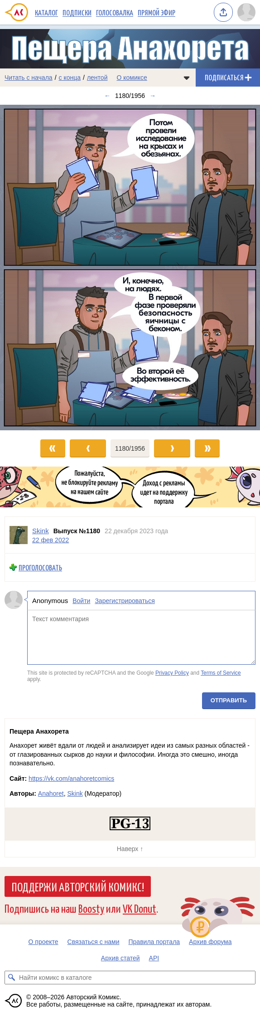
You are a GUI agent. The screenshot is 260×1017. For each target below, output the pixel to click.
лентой (97, 77)
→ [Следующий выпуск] (152, 95)
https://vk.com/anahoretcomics (71, 778)
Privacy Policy (172, 673)
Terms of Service (221, 673)
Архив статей (120, 958)
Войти (81, 600)
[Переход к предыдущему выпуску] (32, 267)
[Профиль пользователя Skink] (19, 535)
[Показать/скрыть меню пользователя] (246, 12)
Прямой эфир (156, 12)
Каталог (46, 12)
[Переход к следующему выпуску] (130, 267)
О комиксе (131, 77)
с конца (70, 77)
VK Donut (139, 908)
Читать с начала (29, 77)
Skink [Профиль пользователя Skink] (40, 531)
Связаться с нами (93, 941)
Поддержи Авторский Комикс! (77, 886)
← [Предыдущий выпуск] (107, 95)
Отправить (229, 700)
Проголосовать (40, 567)
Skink (74, 793)
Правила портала (154, 941)
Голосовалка (114, 12)
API (154, 958)
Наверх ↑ (130, 848)
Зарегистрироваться (124, 600)
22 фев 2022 (50, 539)
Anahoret (51, 793)
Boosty (91, 908)
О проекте (43, 941)
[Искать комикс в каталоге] (11, 977)
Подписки (77, 12)
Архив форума (210, 941)
